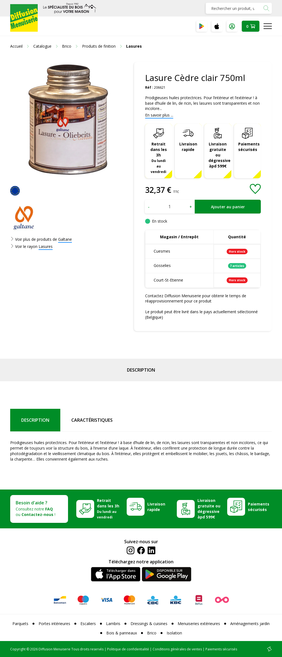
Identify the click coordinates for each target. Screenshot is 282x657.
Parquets (20, 623)
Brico (151, 633)
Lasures (46, 246)
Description (141, 370)
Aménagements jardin (250, 623)
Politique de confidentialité (128, 649)
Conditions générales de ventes (177, 649)
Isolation (174, 633)
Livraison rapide (188, 146)
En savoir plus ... (159, 115)
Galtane (65, 239)
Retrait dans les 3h (158, 157)
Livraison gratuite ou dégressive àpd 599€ (219, 155)
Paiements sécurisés (249, 146)
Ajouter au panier (228, 206)
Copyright (18, 649)
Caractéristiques (92, 420)
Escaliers (88, 623)
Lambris (113, 623)
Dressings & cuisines (149, 623)
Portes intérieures (54, 623)
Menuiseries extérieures (199, 623)
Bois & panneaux (121, 633)
